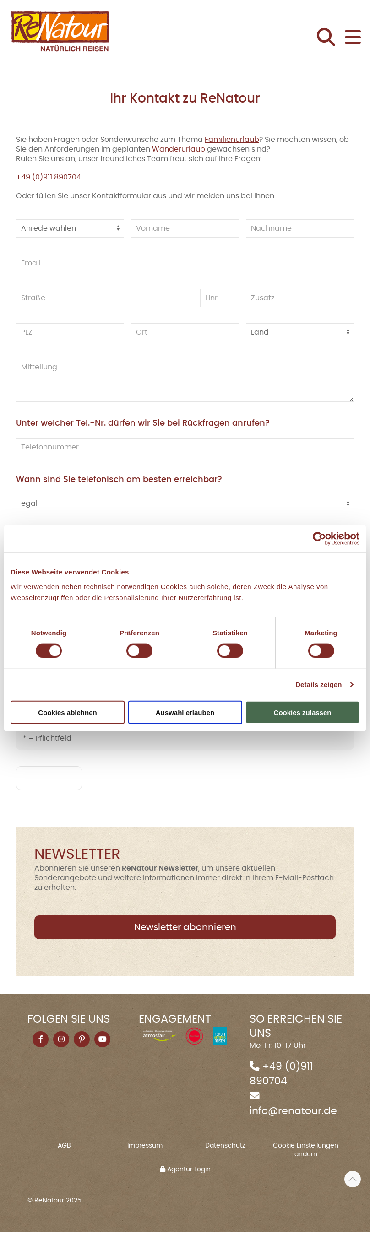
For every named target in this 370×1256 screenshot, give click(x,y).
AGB (64, 1169)
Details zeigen (318, 684)
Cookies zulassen (303, 712)
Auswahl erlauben (185, 712)
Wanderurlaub (178, 173)
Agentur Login (185, 1193)
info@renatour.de (293, 1135)
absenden (49, 802)
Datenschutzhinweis (102, 736)
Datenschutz (225, 1169)
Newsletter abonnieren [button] (185, 951)
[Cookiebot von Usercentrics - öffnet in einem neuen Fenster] (319, 539)
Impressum (145, 1169)
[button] (328, 50)
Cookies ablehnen (67, 712)
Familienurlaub (232, 163)
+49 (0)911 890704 (48, 201)
